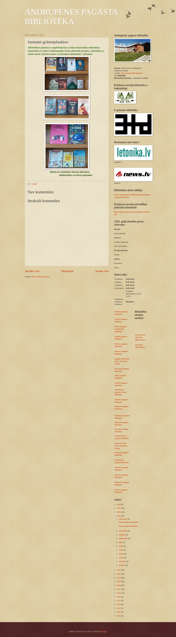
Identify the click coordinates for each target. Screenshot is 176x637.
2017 (119, 589)
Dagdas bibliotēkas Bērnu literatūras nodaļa (122, 361)
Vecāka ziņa (102, 271)
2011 (119, 612)
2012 (119, 608)
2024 (119, 512)
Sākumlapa (67, 271)
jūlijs (121, 542)
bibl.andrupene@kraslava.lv (132, 73)
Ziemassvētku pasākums (128, 522)
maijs (121, 550)
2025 (119, 508)
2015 (119, 597)
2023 (119, 516)
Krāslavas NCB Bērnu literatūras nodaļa (121, 445)
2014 (119, 600)
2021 (119, 574)
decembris (123, 519)
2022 (119, 570)
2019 (119, 581)
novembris (123, 531)
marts (121, 558)
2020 (119, 578)
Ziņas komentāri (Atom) (40, 277)
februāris (122, 561)
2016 (119, 593)
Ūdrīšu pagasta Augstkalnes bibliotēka (121, 329)
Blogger (104, 632)
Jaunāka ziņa (32, 271)
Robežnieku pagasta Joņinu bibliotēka (121, 392)
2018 (119, 585)
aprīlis (121, 554)
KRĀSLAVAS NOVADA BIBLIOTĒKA (140, 337)
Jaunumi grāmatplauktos (128, 526)
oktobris (122, 535)
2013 (119, 604)
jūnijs (121, 546)
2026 (119, 504)
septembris (123, 538)
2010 (119, 616)
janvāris (122, 565)
